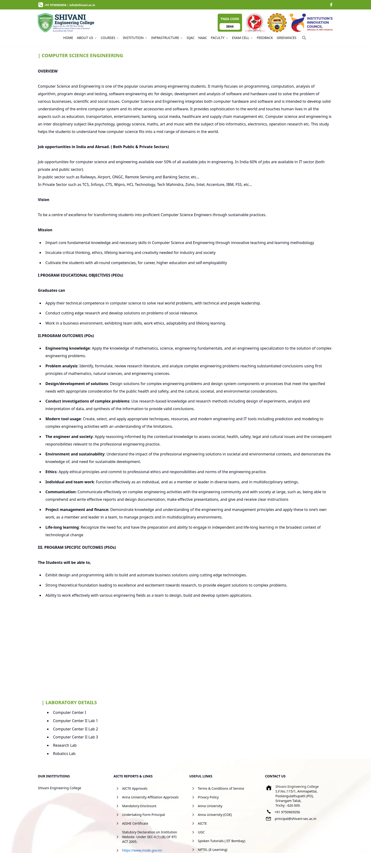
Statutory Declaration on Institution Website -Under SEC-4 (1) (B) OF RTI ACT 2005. (149, 837)
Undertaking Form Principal (143, 814)
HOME (68, 37)
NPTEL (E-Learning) (212, 849)
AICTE (202, 823)
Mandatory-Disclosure (139, 806)
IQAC (190, 37)
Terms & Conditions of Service (221, 788)
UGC (201, 832)
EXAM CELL (242, 37)
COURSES (110, 37)
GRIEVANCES (286, 37)
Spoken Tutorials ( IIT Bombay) (221, 841)
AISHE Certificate (135, 823)
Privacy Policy (208, 797)
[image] (331, 5)
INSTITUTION (135, 37)
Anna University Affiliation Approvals (150, 797)
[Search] (304, 38)
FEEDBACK (265, 37)
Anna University (210, 806)
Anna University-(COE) (215, 814)
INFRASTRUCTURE (167, 37)
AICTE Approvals (134, 788)
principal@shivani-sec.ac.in (295, 818)
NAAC (202, 37)
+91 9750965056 (287, 812)
